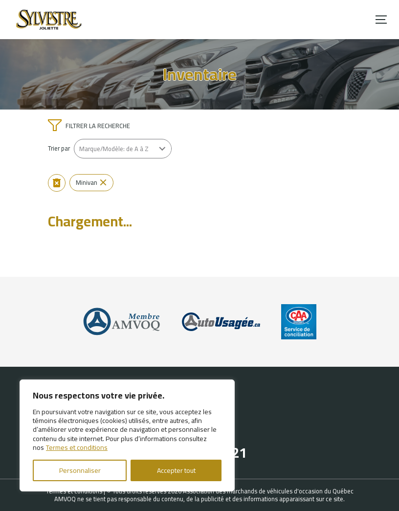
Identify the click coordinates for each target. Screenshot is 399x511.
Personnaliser (80, 470)
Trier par (59, 148)
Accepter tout (176, 470)
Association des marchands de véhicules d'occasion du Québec (268, 491)
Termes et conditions (77, 447)
